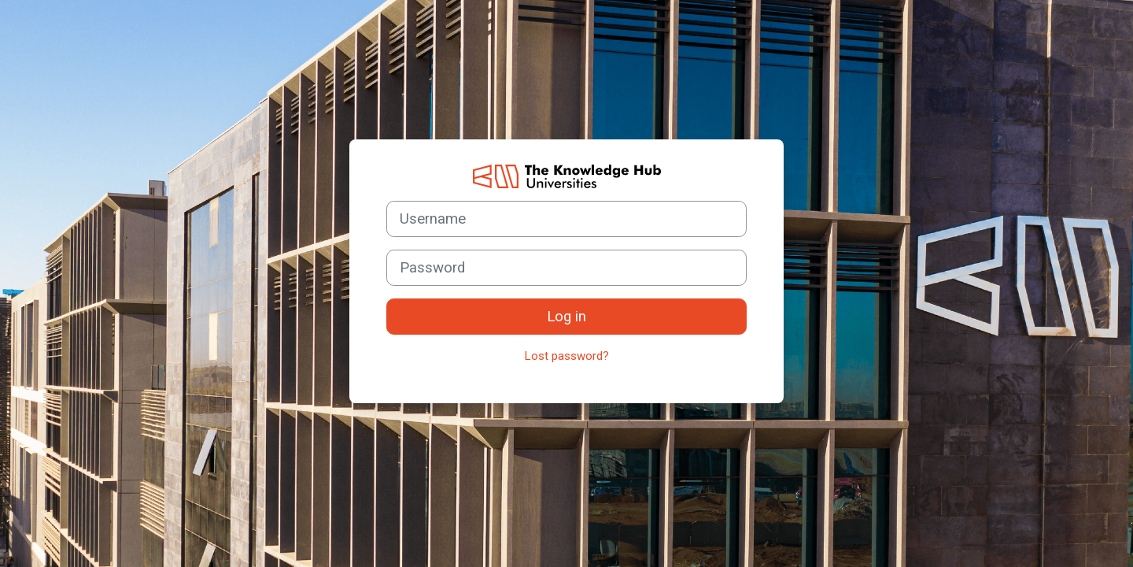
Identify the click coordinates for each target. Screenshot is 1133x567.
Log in (566, 316)
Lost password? (567, 356)
